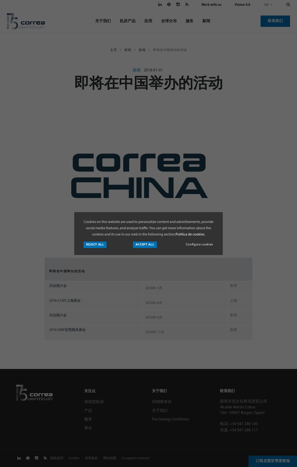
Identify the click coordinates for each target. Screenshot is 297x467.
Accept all (145, 244)
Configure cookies (199, 244)
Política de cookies (190, 234)
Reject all (95, 244)
